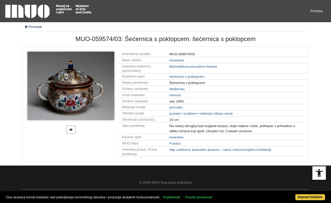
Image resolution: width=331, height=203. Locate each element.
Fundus (175, 143)
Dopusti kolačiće (310, 197)
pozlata (174, 113)
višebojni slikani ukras (216, 113)
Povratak (33, 27)
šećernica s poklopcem (187, 77)
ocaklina (190, 113)
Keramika (176, 60)
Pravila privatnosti (198, 197)
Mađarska (177, 89)
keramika (176, 137)
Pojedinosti (171, 197)
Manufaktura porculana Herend (193, 66)
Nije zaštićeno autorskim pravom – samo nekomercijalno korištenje (220, 150)
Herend (175, 95)
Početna (316, 11)
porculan (176, 107)
